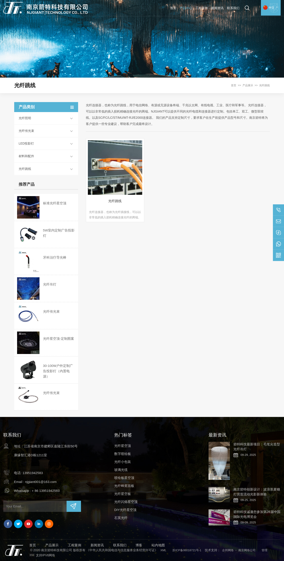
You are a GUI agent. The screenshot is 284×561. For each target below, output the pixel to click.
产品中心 (186, 8)
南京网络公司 (247, 550)
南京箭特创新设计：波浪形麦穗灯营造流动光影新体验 (256, 491)
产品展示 (248, 85)
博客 (139, 545)
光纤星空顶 (122, 446)
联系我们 (233, 8)
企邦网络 (228, 550)
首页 (173, 8)
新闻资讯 (217, 8)
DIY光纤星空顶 (125, 510)
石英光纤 (121, 518)
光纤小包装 (122, 462)
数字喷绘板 (122, 454)
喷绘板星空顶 (124, 478)
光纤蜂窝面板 (124, 486)
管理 (264, 550)
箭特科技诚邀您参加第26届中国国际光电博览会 (256, 514)
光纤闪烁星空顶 (126, 502)
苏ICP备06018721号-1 (186, 550)
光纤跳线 (264, 85)
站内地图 (158, 545)
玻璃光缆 (121, 470)
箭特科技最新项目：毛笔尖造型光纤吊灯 (256, 446)
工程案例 (201, 8)
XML (163, 550)
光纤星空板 (122, 494)
